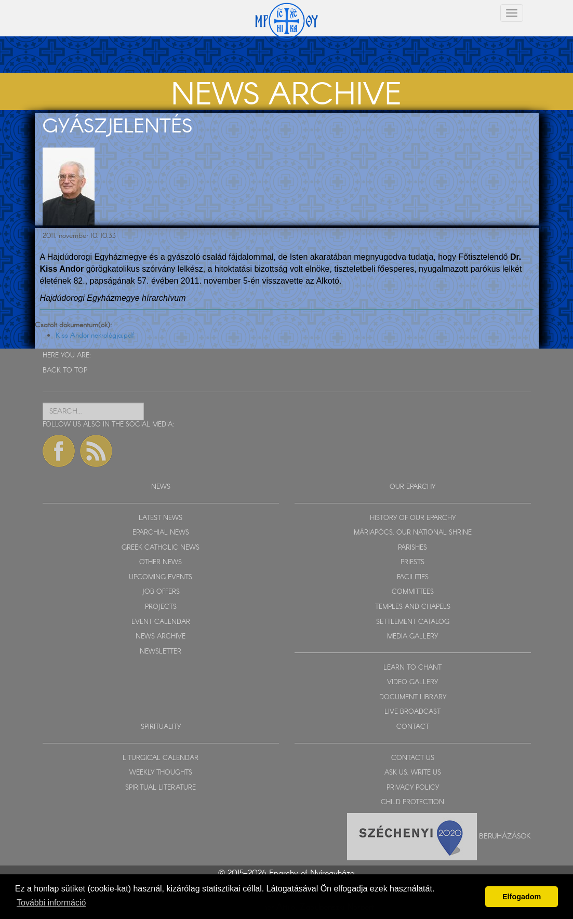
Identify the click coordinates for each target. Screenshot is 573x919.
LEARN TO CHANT (412, 668)
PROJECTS (161, 607)
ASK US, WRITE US (412, 773)
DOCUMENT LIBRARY (412, 697)
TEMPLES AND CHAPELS (412, 607)
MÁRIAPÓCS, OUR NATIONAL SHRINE (413, 533)
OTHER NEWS (160, 562)
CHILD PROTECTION (412, 802)
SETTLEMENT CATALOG (412, 622)
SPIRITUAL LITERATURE (160, 788)
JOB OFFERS (161, 592)
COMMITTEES (413, 592)
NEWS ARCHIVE (160, 637)
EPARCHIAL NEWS (160, 533)
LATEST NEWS (160, 518)
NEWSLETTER (160, 652)
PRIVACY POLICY (413, 788)
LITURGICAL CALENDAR (160, 758)
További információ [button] (51, 902)
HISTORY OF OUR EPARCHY (413, 518)
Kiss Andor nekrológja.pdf (95, 335)
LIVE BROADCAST (412, 712)
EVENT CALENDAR (160, 622)
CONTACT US (412, 758)
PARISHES (412, 548)
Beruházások (505, 836)
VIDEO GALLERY (412, 682)
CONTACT (412, 727)
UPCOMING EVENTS (160, 577)
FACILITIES (413, 577)
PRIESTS (412, 562)
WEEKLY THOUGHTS (160, 773)
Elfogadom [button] (521, 897)
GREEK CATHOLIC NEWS (160, 548)
